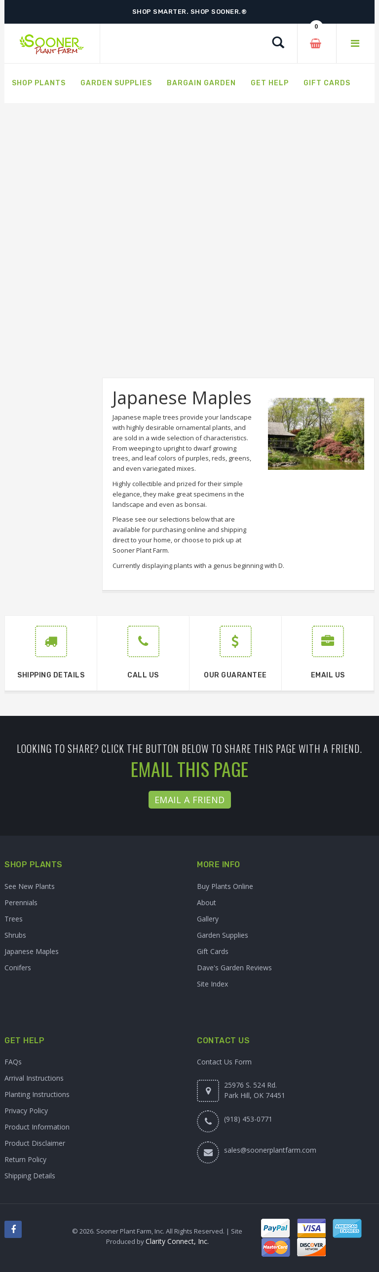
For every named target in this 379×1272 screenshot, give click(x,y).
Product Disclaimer (34, 1143)
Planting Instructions (37, 1094)
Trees (13, 918)
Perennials (21, 902)
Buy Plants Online (225, 886)
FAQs (13, 1061)
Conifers (17, 967)
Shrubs (15, 935)
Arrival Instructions (34, 1078)
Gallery (208, 918)
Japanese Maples (31, 951)
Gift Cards (212, 951)
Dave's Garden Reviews (234, 967)
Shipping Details (29, 1175)
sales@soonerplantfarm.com (270, 1150)
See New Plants (29, 886)
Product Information (37, 1126)
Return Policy (25, 1159)
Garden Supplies (222, 935)
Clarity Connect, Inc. (177, 1241)
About (206, 902)
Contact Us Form (224, 1061)
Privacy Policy (26, 1110)
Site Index (212, 984)
